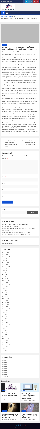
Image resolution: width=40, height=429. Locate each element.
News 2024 (5, 44)
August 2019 (5, 326)
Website (4, 189)
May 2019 (4, 333)
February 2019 (5, 338)
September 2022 (6, 309)
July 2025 (4, 260)
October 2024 (5, 264)
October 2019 (5, 322)
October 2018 (5, 342)
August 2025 (5, 258)
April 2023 (4, 294)
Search (3, 209)
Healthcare (4, 360)
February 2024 (5, 281)
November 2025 (5, 252)
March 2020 (5, 321)
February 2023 (5, 298)
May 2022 (4, 317)
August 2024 (5, 268)
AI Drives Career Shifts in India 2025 (10, 226)
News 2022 (4, 368)
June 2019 (4, 330)
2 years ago (5, 51)
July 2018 (4, 349)
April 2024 (4, 277)
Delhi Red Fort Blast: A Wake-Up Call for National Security (15, 224)
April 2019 (4, 334)
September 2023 (6, 285)
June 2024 (4, 272)
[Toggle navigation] (7, 12)
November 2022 (5, 305)
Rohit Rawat (13, 51)
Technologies (5, 376)
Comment (5, 158)
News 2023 (4, 370)
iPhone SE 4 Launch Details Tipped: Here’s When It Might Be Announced (29, 416)
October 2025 (5, 254)
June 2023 (4, 290)
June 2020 (4, 318)
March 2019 (5, 337)
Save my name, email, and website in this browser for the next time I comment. (19, 198)
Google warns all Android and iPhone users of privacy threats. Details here (28, 142)
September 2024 (6, 266)
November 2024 (5, 262)
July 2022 (4, 313)
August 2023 (5, 286)
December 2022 (5, 302)
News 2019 (4, 364)
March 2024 (5, 278)
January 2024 (5, 282)
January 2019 (5, 341)
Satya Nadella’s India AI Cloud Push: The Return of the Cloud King (16, 232)
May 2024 (4, 274)
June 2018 (4, 350)
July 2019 (4, 329)
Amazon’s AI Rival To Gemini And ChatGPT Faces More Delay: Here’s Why (10, 395)
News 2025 (4, 374)
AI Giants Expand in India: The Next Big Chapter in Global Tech (16, 234)
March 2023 (5, 297)
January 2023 (5, 301)
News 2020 (4, 366)
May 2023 (4, 293)
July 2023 (4, 289)
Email (3, 183)
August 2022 (5, 310)
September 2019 (6, 325)
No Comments (21, 51)
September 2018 (6, 345)
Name (4, 177)
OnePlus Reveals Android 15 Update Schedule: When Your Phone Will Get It (10, 416)
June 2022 (4, 314)
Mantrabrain (29, 427)
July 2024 (4, 270)
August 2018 (5, 346)
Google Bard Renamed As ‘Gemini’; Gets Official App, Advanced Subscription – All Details (11, 143)
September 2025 (6, 256)
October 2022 (5, 306)
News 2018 (4, 362)
